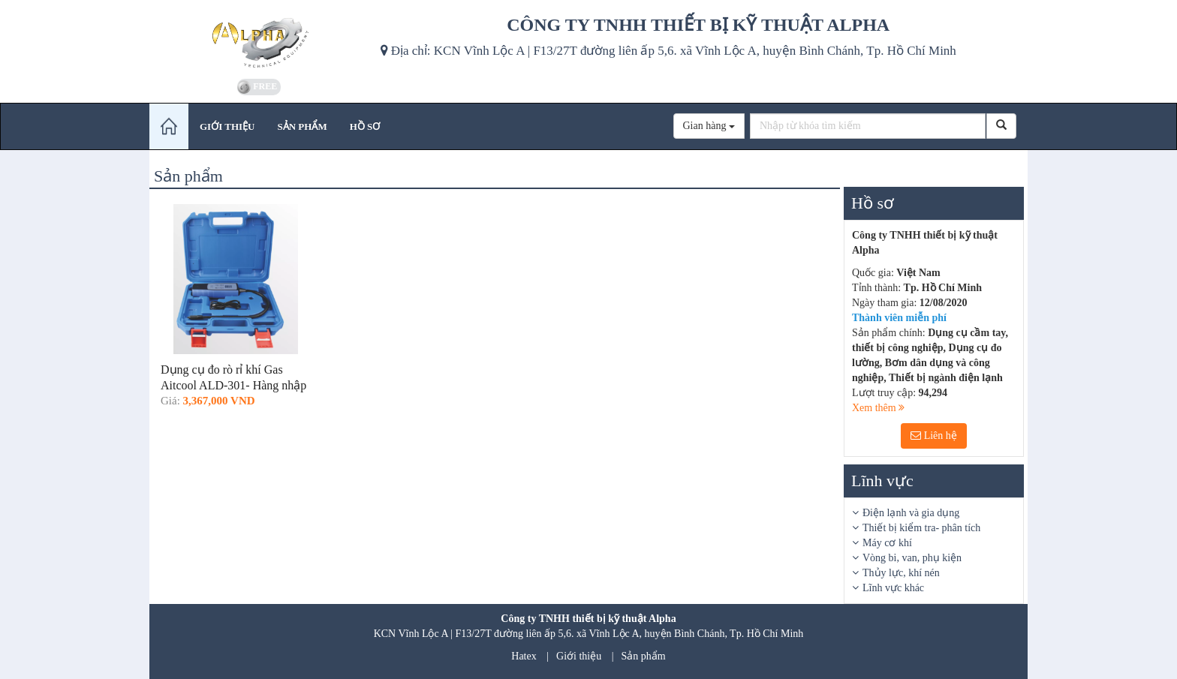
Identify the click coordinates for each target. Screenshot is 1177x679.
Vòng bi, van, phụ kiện (912, 557)
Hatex (523, 656)
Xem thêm (878, 407)
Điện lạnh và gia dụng (910, 512)
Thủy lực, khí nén (901, 572)
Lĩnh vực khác (893, 587)
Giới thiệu (578, 656)
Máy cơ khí (887, 542)
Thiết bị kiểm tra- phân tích (921, 527)
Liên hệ (934, 435)
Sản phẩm (644, 656)
